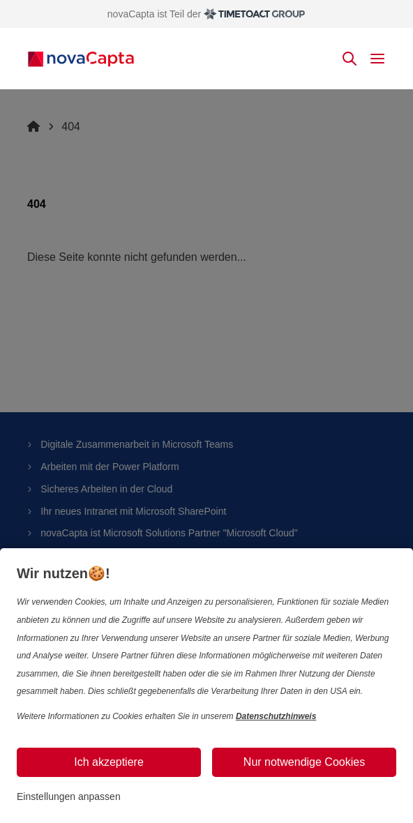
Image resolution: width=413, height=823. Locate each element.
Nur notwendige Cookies (304, 762)
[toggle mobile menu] (377, 58)
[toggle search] (349, 58)
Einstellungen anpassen (69, 796)
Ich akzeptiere (109, 762)
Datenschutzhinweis (276, 716)
